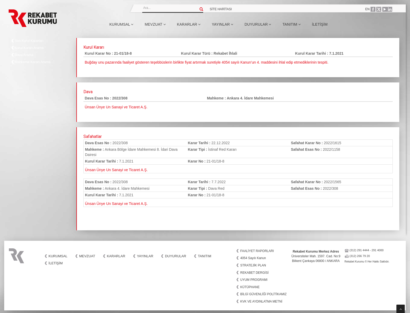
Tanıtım (291, 24)
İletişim (320, 24)
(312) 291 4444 (359, 250)
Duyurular (257, 24)
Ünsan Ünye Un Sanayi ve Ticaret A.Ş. (116, 170)
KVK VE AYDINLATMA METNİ (261, 301)
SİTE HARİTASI (221, 9)
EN (367, 9)
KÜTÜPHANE (250, 287)
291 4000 (378, 250)
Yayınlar (222, 24)
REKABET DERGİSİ (254, 273)
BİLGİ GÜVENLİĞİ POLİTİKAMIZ (263, 294)
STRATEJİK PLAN (253, 265)
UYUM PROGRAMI (253, 280)
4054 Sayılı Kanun (253, 258)
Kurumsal (121, 24)
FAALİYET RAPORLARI (257, 251)
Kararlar (189, 24)
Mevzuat (155, 24)
